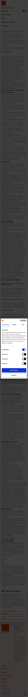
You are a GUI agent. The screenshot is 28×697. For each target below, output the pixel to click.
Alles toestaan (14, 370)
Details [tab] (14, 324)
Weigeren (14, 375)
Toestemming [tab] (5, 324)
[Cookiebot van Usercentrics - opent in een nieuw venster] (20, 321)
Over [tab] (23, 324)
